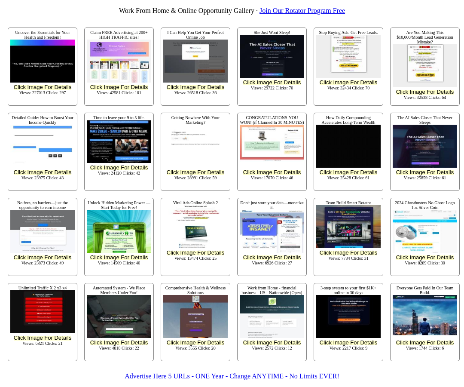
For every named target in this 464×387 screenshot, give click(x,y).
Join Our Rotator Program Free (302, 10)
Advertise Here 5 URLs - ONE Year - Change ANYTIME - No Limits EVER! (232, 376)
